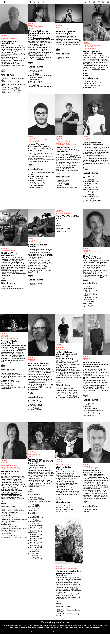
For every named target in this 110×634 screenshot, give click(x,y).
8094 (92, 301)
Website (3, 71)
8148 (37, 400)
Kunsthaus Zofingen (9, 487)
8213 (37, 505)
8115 (39, 70)
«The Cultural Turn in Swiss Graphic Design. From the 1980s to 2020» (96, 389)
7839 (42, 182)
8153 (39, 546)
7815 (14, 526)
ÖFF (10, 275)
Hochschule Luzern (101, 62)
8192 (39, 283)
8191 (94, 294)
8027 (17, 373)
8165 (39, 535)
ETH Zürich (40, 59)
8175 (37, 520)
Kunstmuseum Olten (34, 265)
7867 (98, 82)
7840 (16, 521)
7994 (94, 408)
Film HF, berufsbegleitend (36, 242)
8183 (37, 512)
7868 (16, 512)
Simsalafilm (87, 274)
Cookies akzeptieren (37, 632)
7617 (92, 199)
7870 (71, 506)
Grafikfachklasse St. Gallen (41, 38)
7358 (98, 85)
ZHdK (52, 39)
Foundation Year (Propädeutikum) (66, 145)
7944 (94, 510)
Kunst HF (86, 140)
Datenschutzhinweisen (17, 627)
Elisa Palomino (20, 354)
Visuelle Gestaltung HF (35, 27)
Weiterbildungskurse (90, 48)
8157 (39, 542)
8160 (39, 538)
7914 (12, 380)
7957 (37, 74)
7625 (37, 553)
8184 (92, 176)
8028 (67, 57)
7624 (37, 557)
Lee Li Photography (18, 499)
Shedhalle (15, 489)
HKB (103, 382)
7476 (37, 85)
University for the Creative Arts (38, 252)
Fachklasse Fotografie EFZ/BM (38, 140)
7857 (42, 178)
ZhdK (51, 482)
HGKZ (72, 36)
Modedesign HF (6, 337)
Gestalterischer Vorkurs (63, 213)
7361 (71, 509)
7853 (14, 517)
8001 (9, 286)
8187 (94, 298)
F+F (3, 2)
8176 (92, 180)
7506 (92, 305)
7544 (92, 412)
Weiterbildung (66, 170)
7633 (37, 550)
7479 (37, 408)
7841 (71, 388)
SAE (101, 277)
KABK (7, 261)
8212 (37, 509)
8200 (92, 286)
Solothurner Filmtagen (44, 264)
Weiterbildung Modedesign (9, 338)
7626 (92, 195)
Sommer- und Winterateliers (92, 45)
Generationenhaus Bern (36, 267)
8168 (94, 184)
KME (98, 484)
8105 (92, 403)
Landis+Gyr (15, 484)
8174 (37, 523)
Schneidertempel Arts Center (10, 494)
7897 (12, 385)
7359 (16, 530)
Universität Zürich (34, 55)
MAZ (98, 485)
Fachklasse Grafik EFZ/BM (9, 38)
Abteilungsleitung (61, 140)
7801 (74, 396)
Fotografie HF (32, 28)
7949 (39, 77)
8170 (39, 531)
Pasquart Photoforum (16, 495)
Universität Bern (37, 158)
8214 (39, 498)
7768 (92, 191)
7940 (67, 184)
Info (2, 80)
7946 (67, 180)
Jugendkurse (60, 347)
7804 (74, 392)
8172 (39, 527)
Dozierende (4, 37)
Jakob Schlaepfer (99, 65)
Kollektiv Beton (45, 260)
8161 (94, 187)
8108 (39, 404)
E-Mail (3, 70)
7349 (14, 536)
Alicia (85, 162)
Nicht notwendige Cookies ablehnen (64, 632)
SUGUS (7, 274)
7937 (39, 81)
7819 (42, 186)
